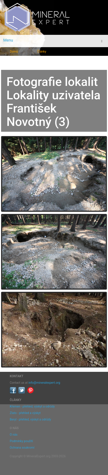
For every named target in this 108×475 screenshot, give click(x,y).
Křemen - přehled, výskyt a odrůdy (32, 406)
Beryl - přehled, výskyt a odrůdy (30, 419)
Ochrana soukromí (22, 447)
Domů (14, 51)
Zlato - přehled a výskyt (25, 413)
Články (41, 51)
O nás (14, 434)
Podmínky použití (21, 441)
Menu (8, 40)
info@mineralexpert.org (44, 382)
